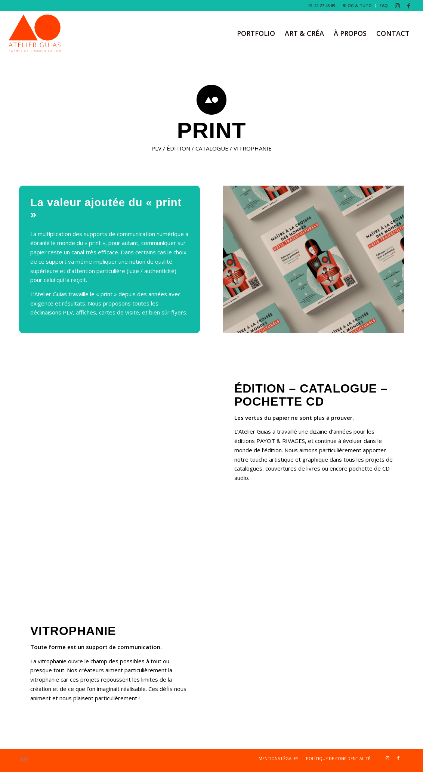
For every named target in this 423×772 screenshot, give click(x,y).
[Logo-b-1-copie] (35, 33)
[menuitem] (357, 5)
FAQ (384, 5)
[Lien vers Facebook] (408, 5)
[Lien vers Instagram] (397, 5)
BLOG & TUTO (357, 5)
